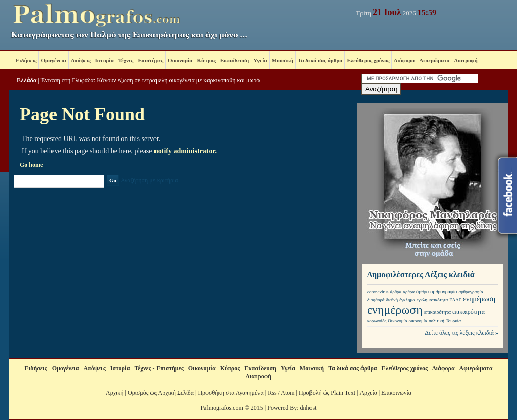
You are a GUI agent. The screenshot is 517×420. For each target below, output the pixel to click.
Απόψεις (81, 60)
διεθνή (392, 299)
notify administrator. (185, 151)
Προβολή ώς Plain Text (327, 392)
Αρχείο (368, 392)
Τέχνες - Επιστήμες (140, 60)
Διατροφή (466, 60)
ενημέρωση (479, 299)
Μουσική (282, 60)
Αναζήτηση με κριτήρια (149, 180)
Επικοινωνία (396, 392)
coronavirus (378, 291)
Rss (272, 392)
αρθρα (409, 291)
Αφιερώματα (434, 60)
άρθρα (396, 291)
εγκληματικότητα (432, 299)
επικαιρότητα (437, 312)
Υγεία (260, 60)
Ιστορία (104, 60)
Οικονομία (180, 60)
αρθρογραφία (443, 291)
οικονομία (418, 320)
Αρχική (115, 392)
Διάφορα (404, 60)
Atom (287, 392)
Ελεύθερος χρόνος (368, 60)
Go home (31, 164)
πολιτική (436, 320)
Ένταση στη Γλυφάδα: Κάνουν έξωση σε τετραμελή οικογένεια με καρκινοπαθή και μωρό (150, 80)
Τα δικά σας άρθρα (320, 60)
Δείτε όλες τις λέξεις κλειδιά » (461, 332)
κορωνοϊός (376, 320)
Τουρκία (453, 320)
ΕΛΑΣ (455, 299)
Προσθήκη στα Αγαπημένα (230, 392)
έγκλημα (407, 299)
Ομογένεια (53, 60)
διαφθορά (376, 299)
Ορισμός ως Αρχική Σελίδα (161, 392)
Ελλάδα (26, 80)
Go (112, 180)
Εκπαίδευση (234, 60)
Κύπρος (206, 60)
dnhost (308, 407)
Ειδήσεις (26, 60)
